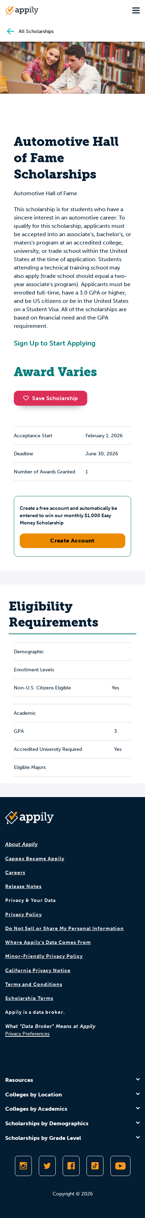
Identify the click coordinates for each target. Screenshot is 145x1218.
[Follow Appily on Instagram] (23, 1166)
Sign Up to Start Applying (55, 343)
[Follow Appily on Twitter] (47, 1166)
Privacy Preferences (27, 1034)
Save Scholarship (50, 398)
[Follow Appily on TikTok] (95, 1166)
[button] (27, 398)
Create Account (72, 540)
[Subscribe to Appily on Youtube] (120, 1166)
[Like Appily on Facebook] (71, 1166)
